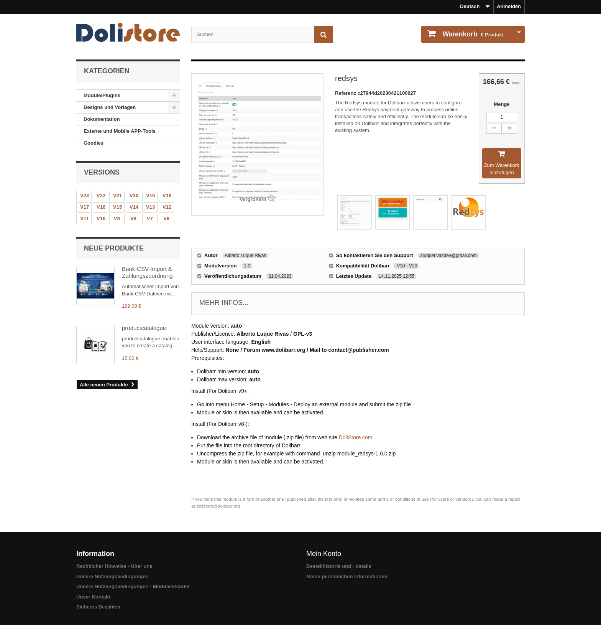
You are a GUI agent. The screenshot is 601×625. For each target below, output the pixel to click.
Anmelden (509, 6)
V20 (134, 195)
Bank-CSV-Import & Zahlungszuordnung (147, 272)
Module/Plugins (102, 95)
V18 (167, 195)
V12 (167, 207)
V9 (117, 218)
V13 (150, 207)
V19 (150, 195)
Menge (501, 104)
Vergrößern (253, 199)
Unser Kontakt (93, 597)
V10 (101, 218)
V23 (84, 195)
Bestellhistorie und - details (338, 566)
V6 (166, 218)
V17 (84, 207)
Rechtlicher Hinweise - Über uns (114, 566)
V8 (133, 218)
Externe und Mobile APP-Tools (120, 131)
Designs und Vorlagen (110, 107)
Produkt (472, 34)
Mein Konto (323, 553)
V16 (101, 207)
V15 (117, 207)
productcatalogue (144, 328)
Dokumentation (102, 119)
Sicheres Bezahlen (98, 607)
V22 (101, 195)
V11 (84, 218)
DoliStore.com (356, 437)
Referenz (346, 93)
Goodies (93, 143)
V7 (150, 218)
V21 (117, 195)
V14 (134, 207)
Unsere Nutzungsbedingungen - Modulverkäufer (133, 586)
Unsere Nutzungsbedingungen (112, 576)
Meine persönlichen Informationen (347, 576)
